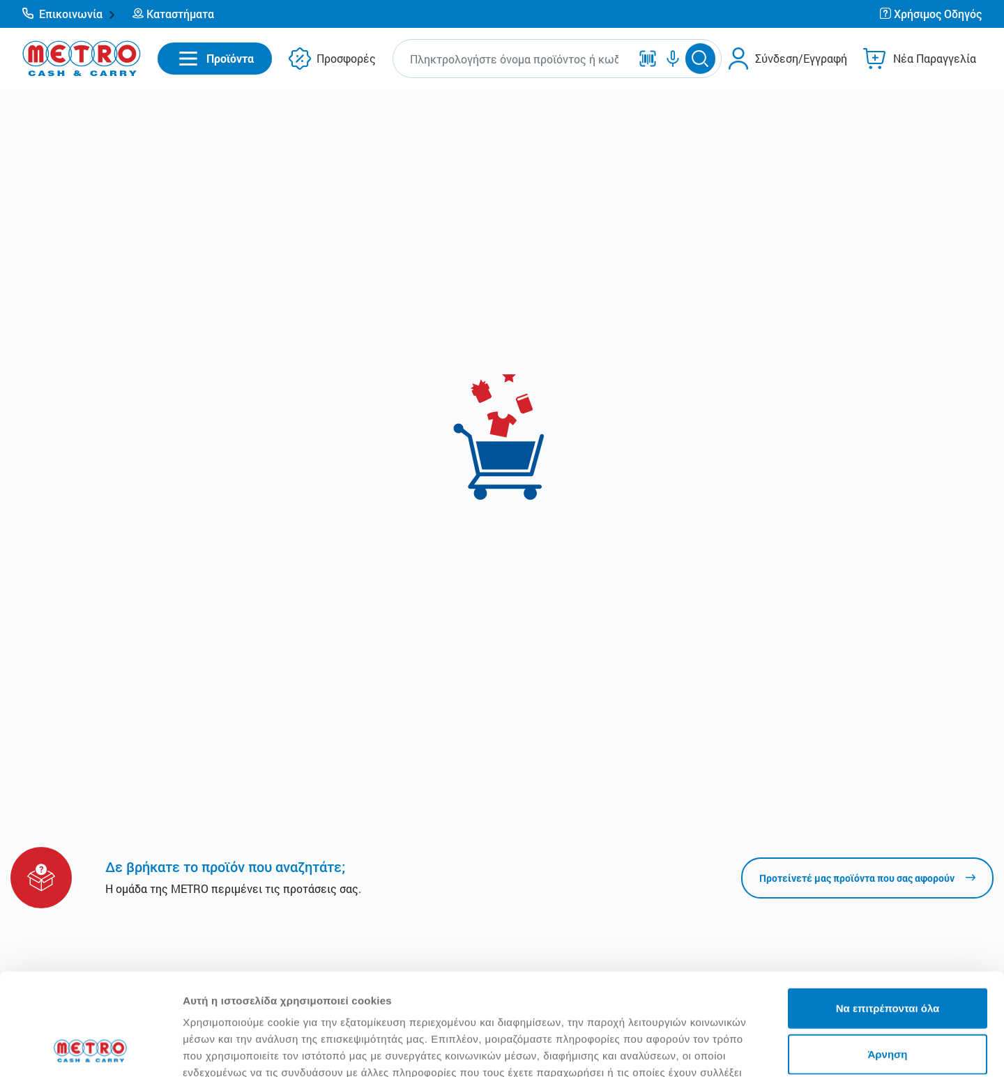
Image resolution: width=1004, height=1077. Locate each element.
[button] (69, 14)
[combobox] (514, 59)
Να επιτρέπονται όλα (888, 912)
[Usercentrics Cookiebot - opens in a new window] (90, 1049)
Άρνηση (887, 958)
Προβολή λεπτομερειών (828, 1049)
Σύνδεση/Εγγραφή (801, 58)
